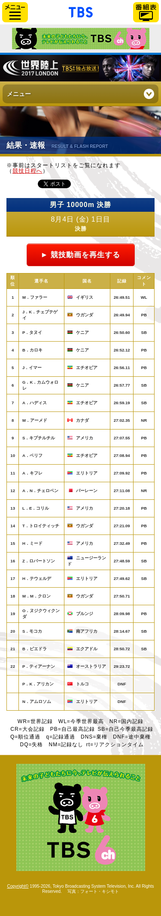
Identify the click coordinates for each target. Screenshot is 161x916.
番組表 (146, 12)
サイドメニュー (15, 12)
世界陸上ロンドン (80, 68)
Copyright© (17, 886)
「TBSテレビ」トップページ (80, 11)
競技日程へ (27, 171)
